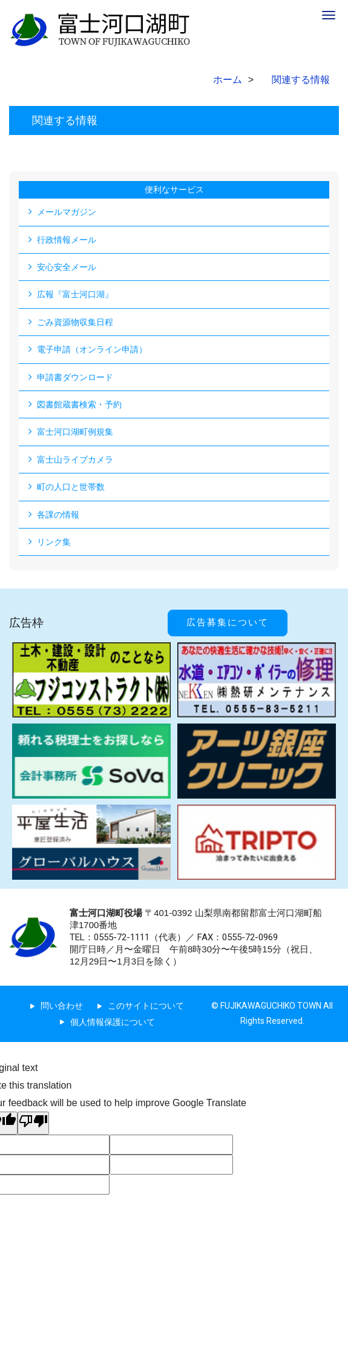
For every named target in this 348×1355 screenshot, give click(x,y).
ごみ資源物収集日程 (75, 322)
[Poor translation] (33, 1123)
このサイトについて (146, 1005)
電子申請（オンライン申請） (92, 349)
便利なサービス (174, 189)
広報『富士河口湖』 (75, 294)
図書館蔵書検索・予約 (79, 404)
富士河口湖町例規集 (75, 432)
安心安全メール (66, 267)
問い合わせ (62, 1005)
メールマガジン (66, 212)
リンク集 (54, 542)
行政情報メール (66, 240)
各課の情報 (58, 514)
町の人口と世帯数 (71, 487)
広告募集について (227, 622)
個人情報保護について (112, 1022)
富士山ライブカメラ (75, 459)
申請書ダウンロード (75, 377)
